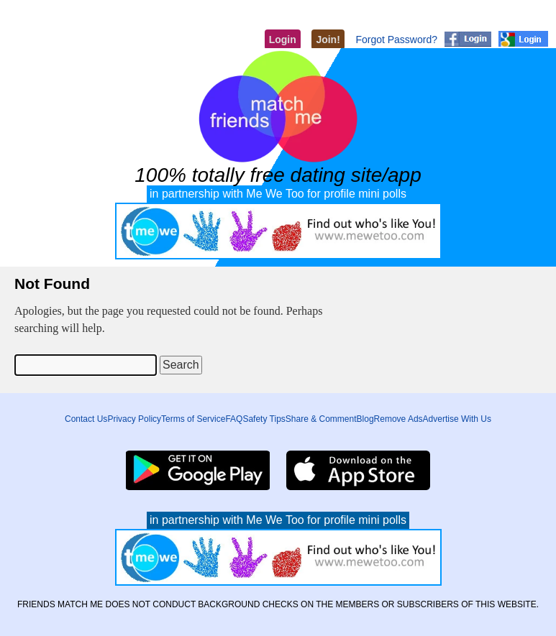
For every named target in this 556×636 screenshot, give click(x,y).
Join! (327, 39)
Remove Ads (398, 419)
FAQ (233, 419)
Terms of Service (193, 419)
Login (282, 39)
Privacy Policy (134, 419)
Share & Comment (321, 419)
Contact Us (86, 419)
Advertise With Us (457, 419)
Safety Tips (263, 419)
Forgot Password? (396, 39)
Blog (365, 419)
